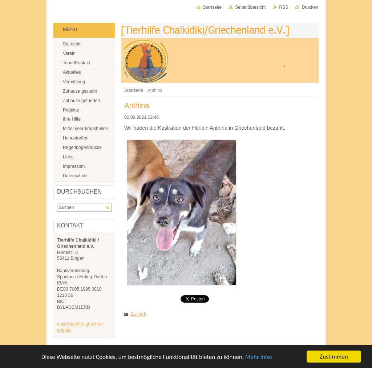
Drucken (310, 7)
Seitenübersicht (250, 7)
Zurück (138, 314)
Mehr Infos (258, 357)
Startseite (133, 90)
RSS (283, 7)
